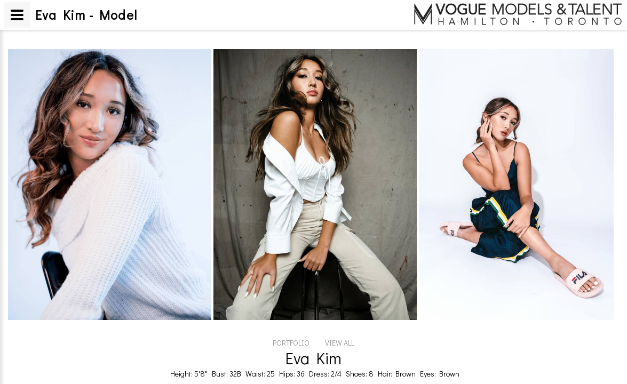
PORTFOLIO (291, 343)
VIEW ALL (339, 343)
